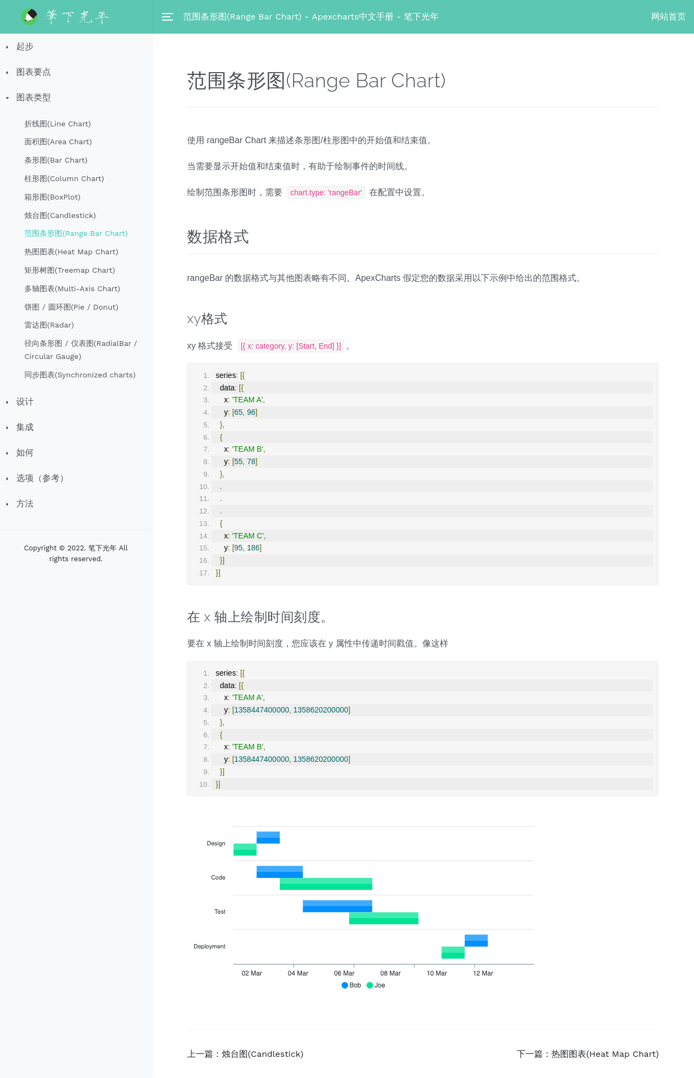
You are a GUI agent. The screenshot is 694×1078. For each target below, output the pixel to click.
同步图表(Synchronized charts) (80, 374)
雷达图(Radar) (49, 324)
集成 (25, 427)
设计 (25, 401)
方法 (25, 503)
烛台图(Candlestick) (60, 215)
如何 (25, 452)
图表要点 (33, 72)
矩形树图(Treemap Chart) (69, 270)
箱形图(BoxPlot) (52, 197)
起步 (25, 46)
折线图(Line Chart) (57, 123)
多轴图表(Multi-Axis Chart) (72, 288)
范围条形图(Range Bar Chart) (76, 233)
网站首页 (668, 16)
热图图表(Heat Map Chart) (71, 251)
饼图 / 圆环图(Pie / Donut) (71, 307)
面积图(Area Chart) (58, 141)
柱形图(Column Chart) (64, 178)
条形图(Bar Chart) (55, 160)
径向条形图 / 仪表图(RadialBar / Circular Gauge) (80, 350)
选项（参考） (42, 478)
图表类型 (33, 97)
